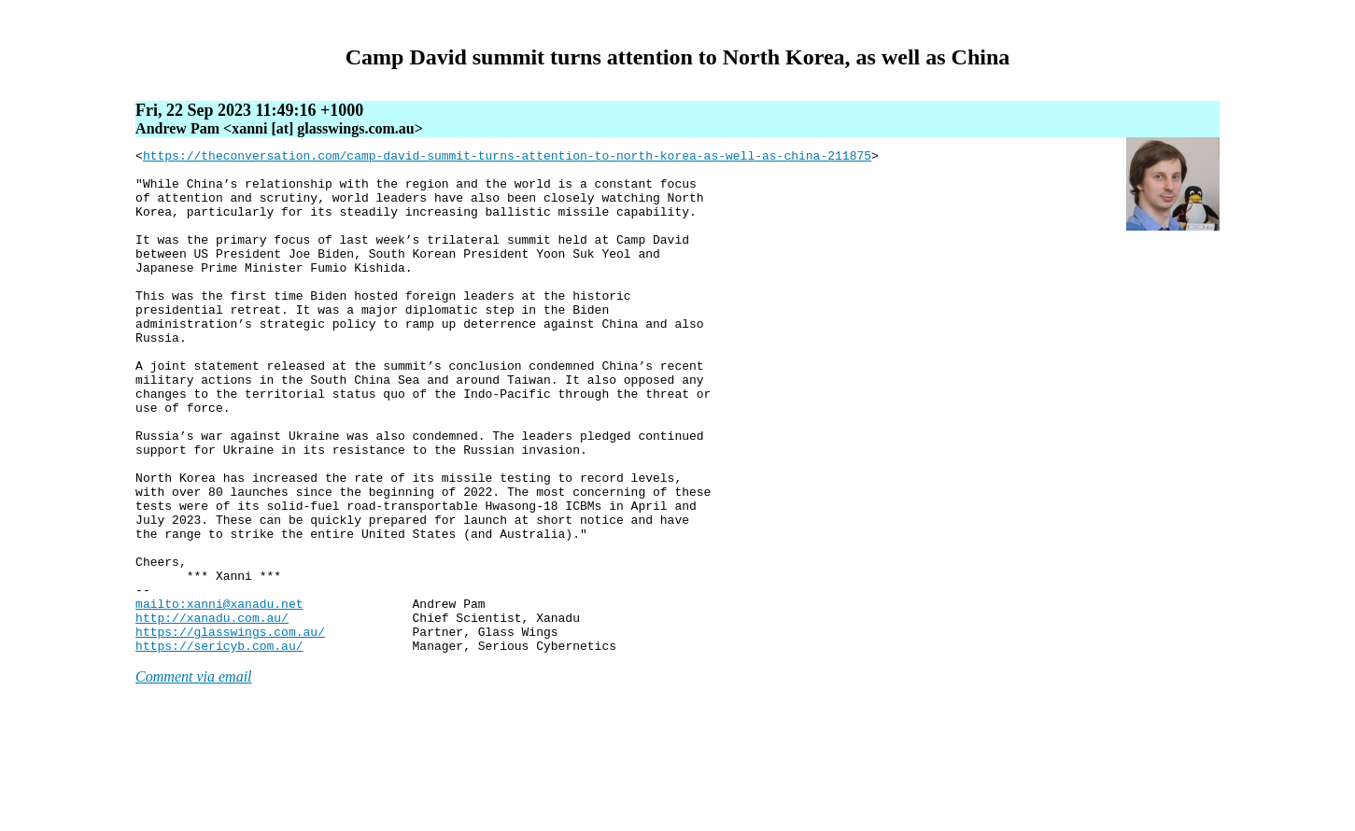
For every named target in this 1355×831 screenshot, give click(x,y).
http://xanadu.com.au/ (212, 712)
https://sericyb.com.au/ (219, 746)
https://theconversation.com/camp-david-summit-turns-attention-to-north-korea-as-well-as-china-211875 (507, 157)
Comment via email (193, 777)
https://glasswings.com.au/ (230, 729)
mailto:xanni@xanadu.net (219, 695)
